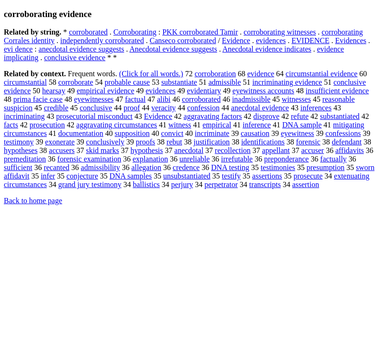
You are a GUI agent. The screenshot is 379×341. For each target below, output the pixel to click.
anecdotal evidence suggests (81, 49)
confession (203, 108)
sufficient (18, 167)
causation (254, 133)
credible (56, 108)
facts (11, 125)
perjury (182, 184)
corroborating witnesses (280, 32)
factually (333, 159)
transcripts (265, 184)
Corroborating (135, 32)
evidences (271, 40)
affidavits (349, 150)
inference (256, 125)
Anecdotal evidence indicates (266, 49)
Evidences (350, 40)
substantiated (340, 116)
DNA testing (230, 167)
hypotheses (20, 150)
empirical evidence (105, 91)
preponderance (286, 159)
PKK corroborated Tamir (200, 32)
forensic (308, 142)
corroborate (75, 82)
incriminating (24, 116)
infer (48, 176)
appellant (276, 150)
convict (172, 133)
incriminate (212, 133)
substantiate (179, 82)
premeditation (25, 159)
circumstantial (25, 82)
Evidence (236, 40)
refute (299, 116)
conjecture (82, 176)
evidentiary (204, 91)
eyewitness (297, 133)
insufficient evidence (337, 91)
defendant (346, 142)
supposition (132, 133)
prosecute (308, 176)
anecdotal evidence (260, 108)
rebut (174, 142)
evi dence (18, 49)
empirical (217, 125)
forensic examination (89, 159)
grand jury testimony (89, 184)
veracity (163, 108)
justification (212, 142)
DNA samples (131, 176)
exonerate (59, 142)
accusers (61, 150)
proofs (145, 142)
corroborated (88, 32)
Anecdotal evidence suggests (173, 49)
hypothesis (146, 150)
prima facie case (38, 99)
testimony (19, 142)
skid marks (102, 150)
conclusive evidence (74, 58)
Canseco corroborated (182, 40)
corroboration (215, 74)
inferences (316, 108)
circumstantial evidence (321, 74)
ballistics (146, 184)
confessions (343, 133)
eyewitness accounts (263, 91)
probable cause (127, 82)
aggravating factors (213, 116)
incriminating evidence (287, 82)
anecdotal (189, 150)
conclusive (96, 108)
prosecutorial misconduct (94, 116)
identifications (263, 142)
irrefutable (237, 159)
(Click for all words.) (151, 74)
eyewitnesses (94, 99)
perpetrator (221, 184)
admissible (224, 82)
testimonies (277, 167)
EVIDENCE (310, 40)
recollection (233, 150)
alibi (163, 99)
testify (231, 176)
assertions (267, 176)
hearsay (53, 91)
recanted (56, 167)
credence (186, 167)
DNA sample (302, 125)
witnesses (296, 99)
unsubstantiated (187, 176)
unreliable (194, 159)
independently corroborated (102, 40)
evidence (260, 74)
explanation (150, 159)
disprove (266, 116)
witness (179, 125)
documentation (80, 133)
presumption (325, 167)
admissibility (100, 167)
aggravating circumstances (116, 125)
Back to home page (33, 201)
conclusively (105, 142)
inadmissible (251, 99)
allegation (146, 167)
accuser (312, 150)
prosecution (47, 125)
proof (131, 108)
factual (135, 99)
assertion (305, 184)
